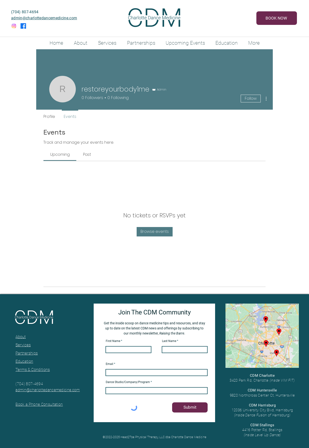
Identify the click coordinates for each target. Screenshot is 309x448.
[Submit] (190, 407)
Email (109, 364)
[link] (60, 154)
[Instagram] (14, 26)
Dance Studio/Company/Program (128, 382)
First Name (113, 341)
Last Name (169, 341)
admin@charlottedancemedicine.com (44, 18)
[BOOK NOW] (276, 18)
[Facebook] (23, 26)
